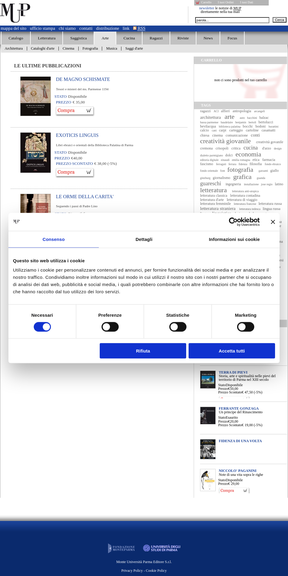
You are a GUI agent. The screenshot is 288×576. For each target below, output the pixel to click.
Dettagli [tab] (144, 239)
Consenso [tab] (53, 239)
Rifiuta (143, 350)
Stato (222, 385)
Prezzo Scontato (230, 392)
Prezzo (223, 389)
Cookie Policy (156, 570)
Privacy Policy (132, 570)
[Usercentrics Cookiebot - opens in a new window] (233, 221)
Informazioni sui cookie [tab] (234, 239)
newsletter (206, 8)
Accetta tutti (232, 350)
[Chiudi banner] (273, 222)
